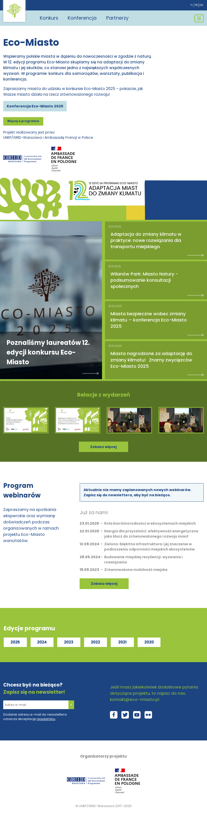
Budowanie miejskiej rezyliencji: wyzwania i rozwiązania (143, 559)
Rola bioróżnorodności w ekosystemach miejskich (150, 523)
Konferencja (82, 18)
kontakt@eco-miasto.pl (134, 699)
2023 (68, 642)
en (201, 5)
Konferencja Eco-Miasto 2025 (35, 106)
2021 (122, 642)
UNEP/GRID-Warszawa (96, 806)
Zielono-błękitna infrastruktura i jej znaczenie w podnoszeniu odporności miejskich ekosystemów (149, 547)
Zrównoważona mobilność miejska (135, 569)
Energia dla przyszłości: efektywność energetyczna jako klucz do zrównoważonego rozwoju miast (151, 534)
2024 (42, 642)
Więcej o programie (23, 121)
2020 (149, 642)
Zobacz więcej (104, 583)
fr (196, 5)
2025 (15, 642)
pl (191, 5)
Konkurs (49, 18)
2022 (95, 642)
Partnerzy (117, 18)
